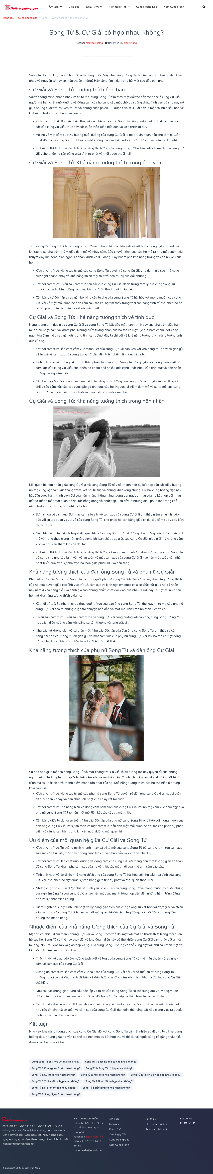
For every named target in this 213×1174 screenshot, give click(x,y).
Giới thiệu (150, 1119)
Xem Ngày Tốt (117, 7)
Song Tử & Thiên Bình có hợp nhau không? (155, 1074)
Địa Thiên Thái (95, 1137)
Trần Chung (130, 43)
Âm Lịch (54, 7)
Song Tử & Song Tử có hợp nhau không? (109, 1068)
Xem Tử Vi (92, 7)
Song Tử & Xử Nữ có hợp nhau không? (103, 1074)
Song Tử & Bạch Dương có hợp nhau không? (110, 1061)
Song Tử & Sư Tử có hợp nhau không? (53, 1074)
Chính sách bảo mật (156, 1129)
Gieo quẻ (74, 7)
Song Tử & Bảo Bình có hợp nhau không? (106, 1087)
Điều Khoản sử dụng (156, 1124)
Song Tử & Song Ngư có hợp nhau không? (56, 1094)
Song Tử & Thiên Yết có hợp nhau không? (55, 1081)
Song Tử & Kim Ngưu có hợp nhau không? (56, 1068)
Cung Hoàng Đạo (147, 7)
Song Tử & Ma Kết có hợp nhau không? (54, 1087)
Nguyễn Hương (94, 43)
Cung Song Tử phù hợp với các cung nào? (55, 1061)
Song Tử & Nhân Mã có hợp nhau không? (108, 1081)
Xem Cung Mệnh (174, 7)
